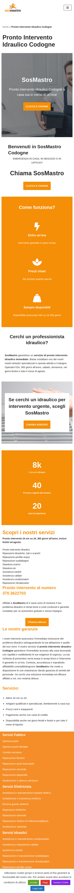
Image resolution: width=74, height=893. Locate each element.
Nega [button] (45, 882)
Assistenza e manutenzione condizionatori (25, 834)
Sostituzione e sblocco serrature (20, 776)
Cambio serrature (12, 748)
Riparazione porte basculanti (18, 759)
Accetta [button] (33, 882)
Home (5, 27)
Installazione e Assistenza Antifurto (21, 794)
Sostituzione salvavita (14, 822)
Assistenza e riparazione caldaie (20, 840)
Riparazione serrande (14, 765)
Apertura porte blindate (15, 742)
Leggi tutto (37, 888)
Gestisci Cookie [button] (60, 882)
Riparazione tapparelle (14, 770)
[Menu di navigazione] (68, 7)
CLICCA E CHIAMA (37, 106)
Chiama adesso (37, 618)
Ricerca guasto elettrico (15, 800)
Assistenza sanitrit (12, 846)
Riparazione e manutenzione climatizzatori (25, 857)
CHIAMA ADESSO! (37, 420)
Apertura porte (10, 737)
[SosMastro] (12, 7)
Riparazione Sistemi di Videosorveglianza (25, 817)
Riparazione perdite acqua (17, 863)
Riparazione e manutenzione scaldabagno (25, 851)
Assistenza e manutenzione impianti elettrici (26, 788)
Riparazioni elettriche (14, 805)
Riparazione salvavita (14, 811)
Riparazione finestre (13, 754)
